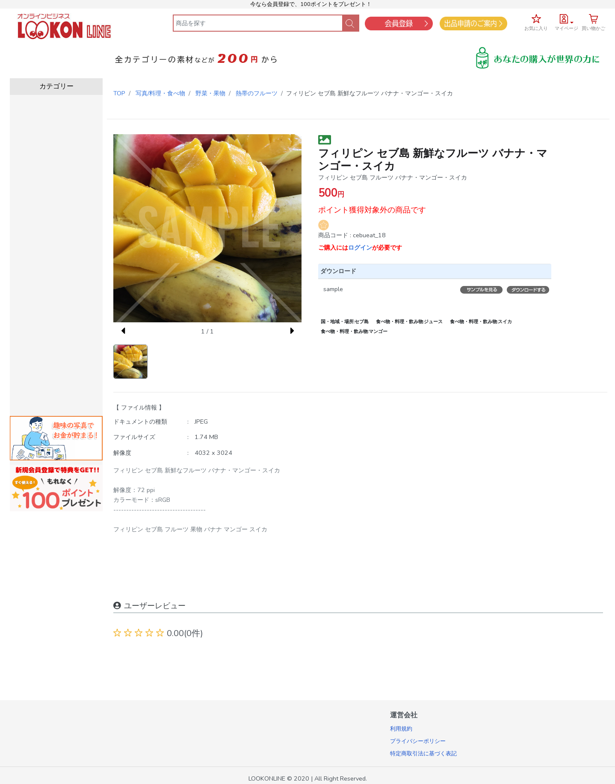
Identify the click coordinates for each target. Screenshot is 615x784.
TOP (119, 93)
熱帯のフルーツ (257, 93)
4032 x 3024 (213, 452)
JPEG (201, 421)
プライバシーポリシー (418, 741)
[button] (566, 21)
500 (327, 193)
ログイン (360, 247)
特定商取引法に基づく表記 (423, 753)
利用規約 (401, 729)
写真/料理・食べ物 (160, 93)
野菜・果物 (210, 93)
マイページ (566, 28)
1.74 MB (206, 437)
